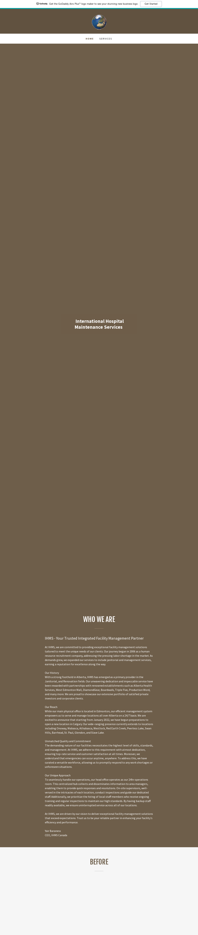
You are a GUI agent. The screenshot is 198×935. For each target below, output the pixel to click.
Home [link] (90, 38)
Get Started (151, 4)
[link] (99, 21)
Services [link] (105, 38)
